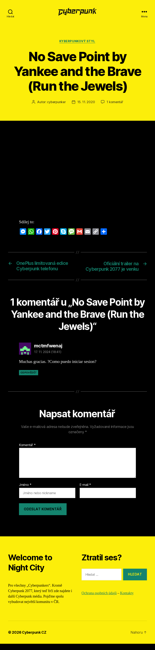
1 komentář (115, 102)
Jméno (25, 491)
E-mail (85, 491)
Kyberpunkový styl (77, 41)
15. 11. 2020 (86, 102)
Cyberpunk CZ (34, 638)
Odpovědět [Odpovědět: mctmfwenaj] (28, 379)
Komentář (27, 451)
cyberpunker (56, 102)
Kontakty (127, 599)
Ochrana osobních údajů (99, 599)
